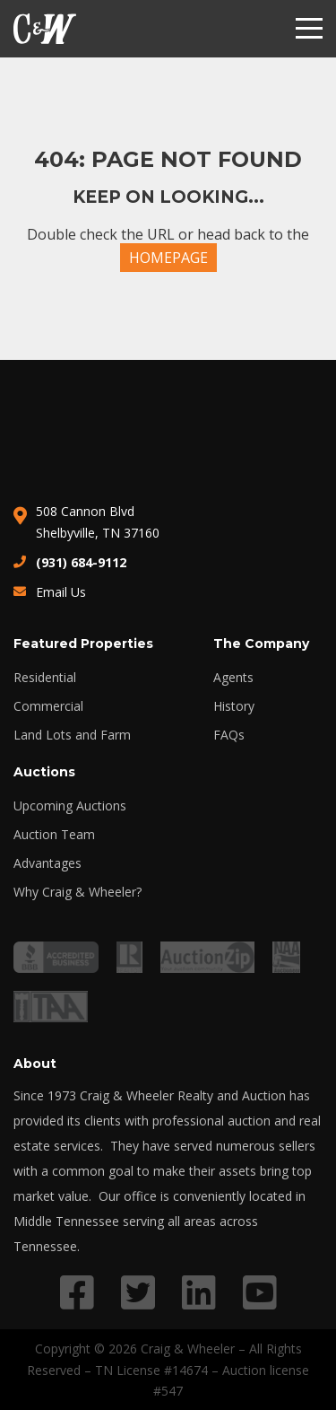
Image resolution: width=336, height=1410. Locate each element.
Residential (44, 677)
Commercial (48, 706)
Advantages (47, 863)
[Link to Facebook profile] (77, 1292)
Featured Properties (83, 643)
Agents (233, 677)
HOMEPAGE (168, 257)
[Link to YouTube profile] (260, 1292)
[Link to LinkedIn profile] (199, 1292)
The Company (261, 643)
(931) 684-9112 (81, 562)
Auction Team (54, 834)
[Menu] (309, 28)
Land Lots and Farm (72, 735)
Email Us (61, 591)
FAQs (229, 735)
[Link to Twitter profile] (138, 1292)
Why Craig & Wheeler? (77, 892)
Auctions (44, 772)
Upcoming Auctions (69, 806)
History (233, 706)
